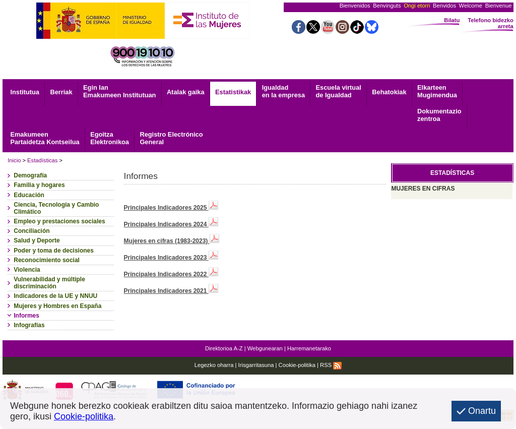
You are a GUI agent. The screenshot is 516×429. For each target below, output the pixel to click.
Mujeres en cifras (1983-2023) (171, 240)
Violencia (27, 269)
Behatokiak (389, 92)
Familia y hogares (39, 185)
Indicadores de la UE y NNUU (55, 295)
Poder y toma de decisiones (54, 250)
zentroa (439, 114)
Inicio (14, 160)
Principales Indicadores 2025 (171, 207)
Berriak (61, 92)
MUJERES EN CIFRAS (423, 188)
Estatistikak (233, 92)
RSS (331, 365)
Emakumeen (44, 138)
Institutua (24, 92)
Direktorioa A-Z (224, 348)
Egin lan (119, 91)
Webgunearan (265, 348)
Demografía (30, 175)
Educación (29, 195)
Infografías (29, 325)
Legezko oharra (214, 365)
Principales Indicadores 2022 (171, 274)
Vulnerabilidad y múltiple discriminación (49, 283)
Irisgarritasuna (256, 365)
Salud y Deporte (36, 240)
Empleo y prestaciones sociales (59, 221)
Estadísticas (42, 160)
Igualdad (283, 91)
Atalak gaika (186, 92)
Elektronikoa (109, 138)
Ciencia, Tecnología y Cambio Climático (56, 208)
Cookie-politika (297, 365)
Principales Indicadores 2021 (171, 290)
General (171, 138)
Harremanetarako (309, 348)
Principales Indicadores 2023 (171, 257)
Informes (26, 315)
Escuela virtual (338, 91)
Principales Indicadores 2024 (171, 224)
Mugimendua (437, 91)
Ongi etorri (417, 6)
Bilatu (452, 20)
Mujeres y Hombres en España (57, 306)
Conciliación (31, 230)
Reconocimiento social (47, 260)
